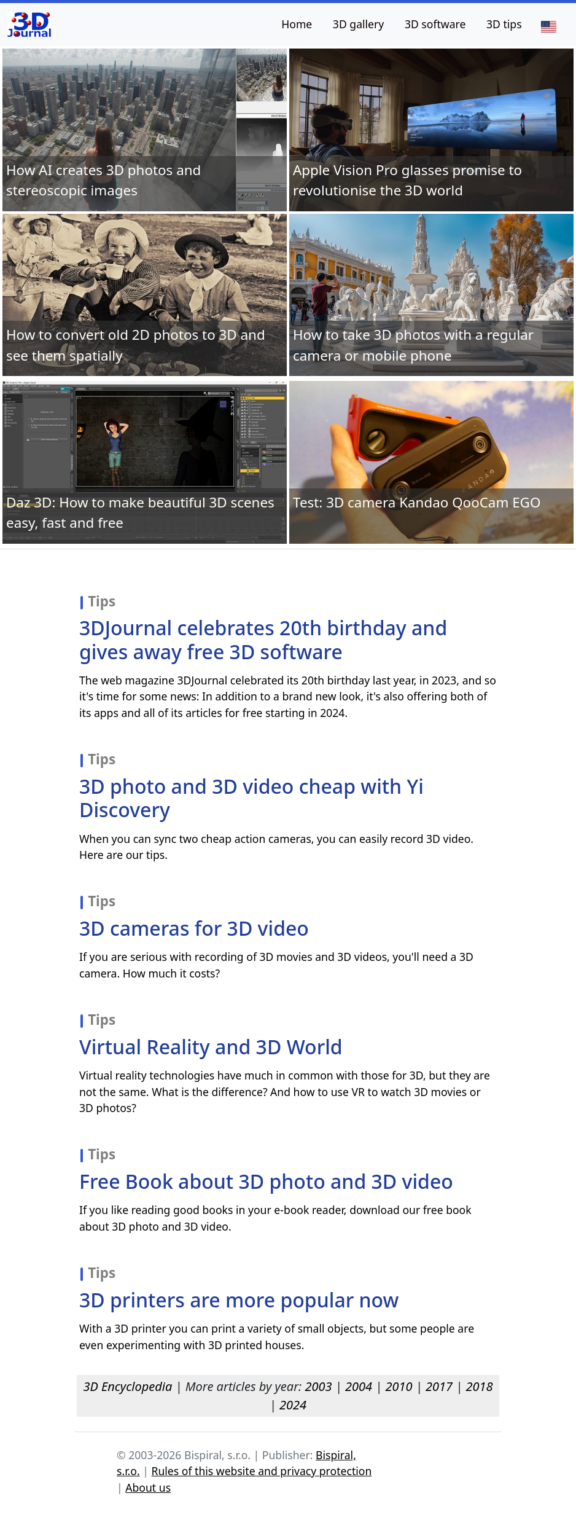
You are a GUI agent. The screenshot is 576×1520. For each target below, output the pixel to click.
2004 (358, 1386)
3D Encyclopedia (127, 1386)
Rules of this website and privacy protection (262, 1470)
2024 (292, 1405)
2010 (398, 1386)
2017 (439, 1386)
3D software (435, 24)
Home (296, 24)
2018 (479, 1386)
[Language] (548, 26)
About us (148, 1487)
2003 (318, 1386)
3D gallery (358, 24)
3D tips (504, 24)
